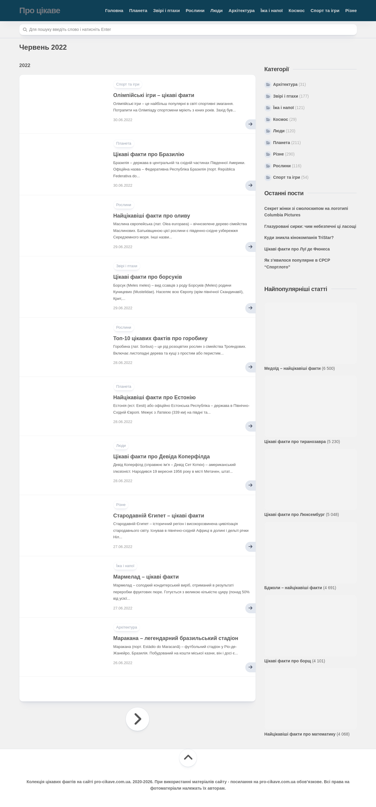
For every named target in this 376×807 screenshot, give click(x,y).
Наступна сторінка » (137, 719)
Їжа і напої (272, 10)
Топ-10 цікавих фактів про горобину (160, 338)
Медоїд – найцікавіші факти (292, 368)
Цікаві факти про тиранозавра (295, 441)
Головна (114, 10)
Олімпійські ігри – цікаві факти (153, 95)
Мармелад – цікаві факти (146, 577)
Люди (216, 10)
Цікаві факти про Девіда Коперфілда (161, 457)
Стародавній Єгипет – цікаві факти (158, 516)
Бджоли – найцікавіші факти (293, 587)
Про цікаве (39, 10)
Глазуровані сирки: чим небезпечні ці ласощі (310, 226)
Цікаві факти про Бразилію (148, 154)
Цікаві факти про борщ (287, 661)
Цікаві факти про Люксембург (294, 514)
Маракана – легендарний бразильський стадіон (175, 638)
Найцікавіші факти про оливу (151, 216)
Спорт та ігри (324, 10)
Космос (297, 10)
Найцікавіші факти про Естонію (154, 397)
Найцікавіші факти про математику (299, 734)
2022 (25, 65)
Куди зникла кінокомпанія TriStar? (299, 237)
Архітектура (242, 10)
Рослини (195, 10)
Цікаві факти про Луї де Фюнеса (297, 249)
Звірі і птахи (166, 10)
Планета (138, 10)
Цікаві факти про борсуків (147, 277)
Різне (351, 10)
